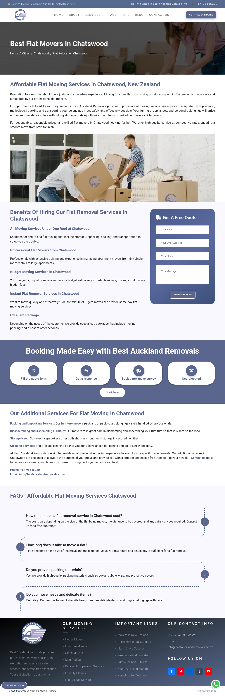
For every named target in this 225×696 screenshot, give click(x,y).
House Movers (74, 639)
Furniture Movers (76, 646)
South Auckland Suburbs (133, 669)
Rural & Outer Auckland (132, 675)
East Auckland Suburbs (133, 662)
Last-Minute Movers (78, 680)
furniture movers (72, 423)
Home (14, 53)
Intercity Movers (75, 673)
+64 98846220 (30, 470)
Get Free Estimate (201, 14)
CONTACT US (159, 15)
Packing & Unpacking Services (84, 666)
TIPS (125, 15)
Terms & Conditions (206, 690)
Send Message (182, 294)
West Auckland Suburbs (133, 655)
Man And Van (73, 659)
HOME (58, 15)
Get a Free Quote (15, 685)
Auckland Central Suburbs (134, 642)
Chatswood (41, 53)
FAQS (113, 15)
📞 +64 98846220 (205, 4)
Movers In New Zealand (133, 635)
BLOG (139, 15)
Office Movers (74, 653)
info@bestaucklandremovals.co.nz (42, 474)
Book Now (112, 392)
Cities (26, 53)
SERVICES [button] (93, 15)
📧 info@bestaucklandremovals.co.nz (159, 4)
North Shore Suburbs (131, 648)
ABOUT (74, 15)
